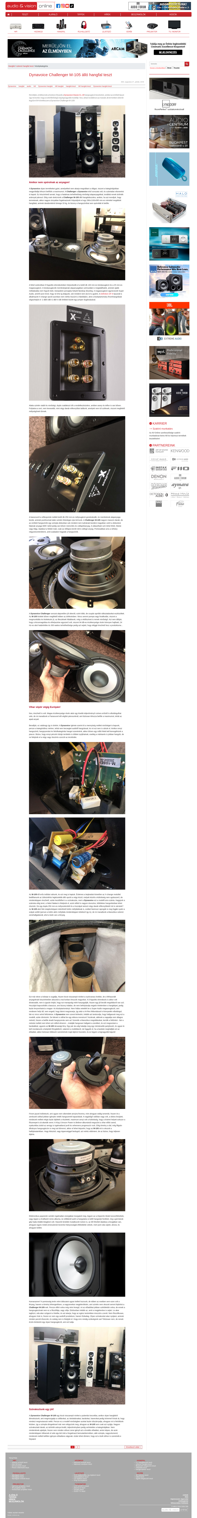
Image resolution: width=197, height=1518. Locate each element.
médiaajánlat (183, 1501)
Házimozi (38, 26)
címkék (185, 1495)
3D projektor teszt (18, 1488)
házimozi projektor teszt (21, 1486)
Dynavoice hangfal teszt (102, 86)
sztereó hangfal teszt (25, 66)
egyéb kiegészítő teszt (144, 1479)
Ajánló (13, 1495)
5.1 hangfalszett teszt (144, 1462)
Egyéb (129, 26)
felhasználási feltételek (179, 1503)
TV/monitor (175, 26)
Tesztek (13, 1458)
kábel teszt (140, 1477)
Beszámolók (16, 1502)
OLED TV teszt (79, 1491)
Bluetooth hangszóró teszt (146, 1466)
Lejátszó (106, 26)
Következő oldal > (133, 1447)
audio (29, 86)
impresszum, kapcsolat (179, 1499)
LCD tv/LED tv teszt (81, 1486)
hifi (35, 86)
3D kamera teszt (142, 1475)
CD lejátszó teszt (80, 1479)
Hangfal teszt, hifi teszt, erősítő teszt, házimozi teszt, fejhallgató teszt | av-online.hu (30, 5)
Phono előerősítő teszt (20, 1468)
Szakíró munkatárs (163, 428)
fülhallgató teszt (18, 1477)
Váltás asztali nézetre (15, 1513)
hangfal (21, 86)
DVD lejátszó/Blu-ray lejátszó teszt (87, 1475)
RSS (186, 1497)
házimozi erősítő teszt (82, 1462)
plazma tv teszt (79, 1488)
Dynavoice (12, 86)
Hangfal (61, 26)
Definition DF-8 (107, 294)
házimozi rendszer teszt (83, 1464)
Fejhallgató (84, 26)
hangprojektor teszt (143, 1469)
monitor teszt (79, 1489)
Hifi (16, 26)
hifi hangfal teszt (84, 86)
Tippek (13, 1497)
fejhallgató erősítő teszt (21, 1479)
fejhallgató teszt (18, 1475)
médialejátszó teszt (81, 1477)
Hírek (12, 1499)
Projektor (152, 26)
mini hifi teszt (17, 1464)
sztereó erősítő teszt (19, 1462)
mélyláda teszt (141, 1468)
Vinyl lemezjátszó (80, 1480)
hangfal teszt (71, 86)
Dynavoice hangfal (45, 86)
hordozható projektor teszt (22, 1489)
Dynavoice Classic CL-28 (74, 95)
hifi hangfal (59, 86)
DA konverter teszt (19, 1466)
